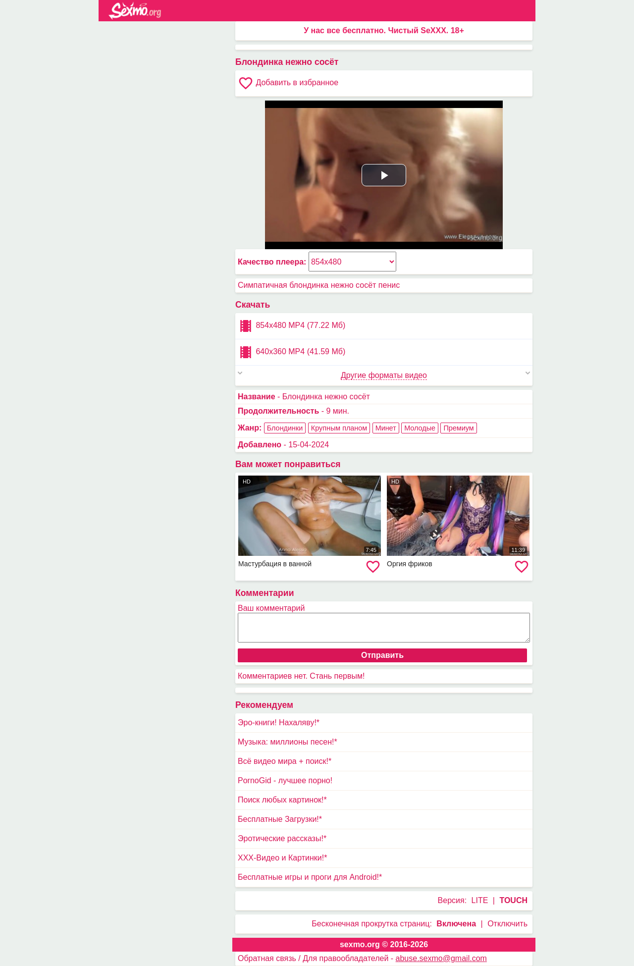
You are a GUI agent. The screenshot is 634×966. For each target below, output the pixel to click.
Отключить (507, 923)
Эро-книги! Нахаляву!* (278, 722)
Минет (385, 428)
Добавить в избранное (288, 83)
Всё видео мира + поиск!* (284, 761)
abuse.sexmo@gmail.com (441, 958)
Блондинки (285, 428)
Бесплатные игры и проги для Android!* (310, 877)
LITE (480, 900)
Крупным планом (339, 428)
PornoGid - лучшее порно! (285, 780)
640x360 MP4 (291, 352)
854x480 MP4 (291, 326)
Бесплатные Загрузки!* (280, 819)
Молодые (419, 428)
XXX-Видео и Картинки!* (282, 858)
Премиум (458, 428)
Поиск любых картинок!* (282, 800)
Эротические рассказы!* (282, 838)
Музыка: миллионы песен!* (287, 742)
